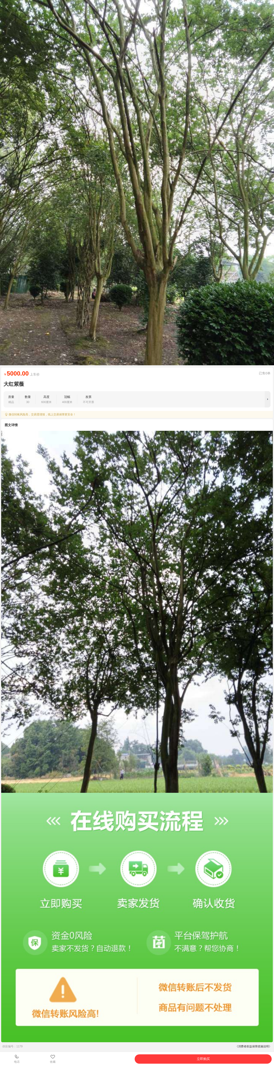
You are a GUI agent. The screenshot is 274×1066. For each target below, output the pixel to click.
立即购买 (203, 1059)
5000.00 (18, 373)
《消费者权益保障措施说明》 (253, 1046)
